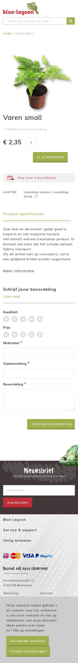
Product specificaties (23, 213)
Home (7, 33)
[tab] (39, 215)
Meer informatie (18, 270)
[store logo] (21, 8)
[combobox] (39, 21)
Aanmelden (17, 502)
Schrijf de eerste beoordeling (26, 129)
